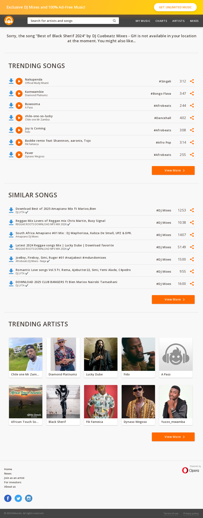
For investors (12, 482)
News (7, 473)
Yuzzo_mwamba (173, 422)
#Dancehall (163, 118)
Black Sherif (57, 422)
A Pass (165, 374)
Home (8, 469)
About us (10, 486)
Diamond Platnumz (63, 374)
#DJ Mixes (164, 210)
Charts (161, 21)
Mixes (194, 21)
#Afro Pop (164, 142)
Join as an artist (14, 478)
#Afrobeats (163, 106)
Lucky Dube (94, 374)
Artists (178, 21)
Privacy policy (191, 513)
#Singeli (165, 81)
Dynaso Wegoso (135, 422)
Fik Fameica (94, 422)
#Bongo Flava (161, 94)
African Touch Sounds (25, 422)
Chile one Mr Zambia (25, 374)
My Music (143, 21)
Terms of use (171, 513)
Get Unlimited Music (175, 7)
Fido (127, 374)
